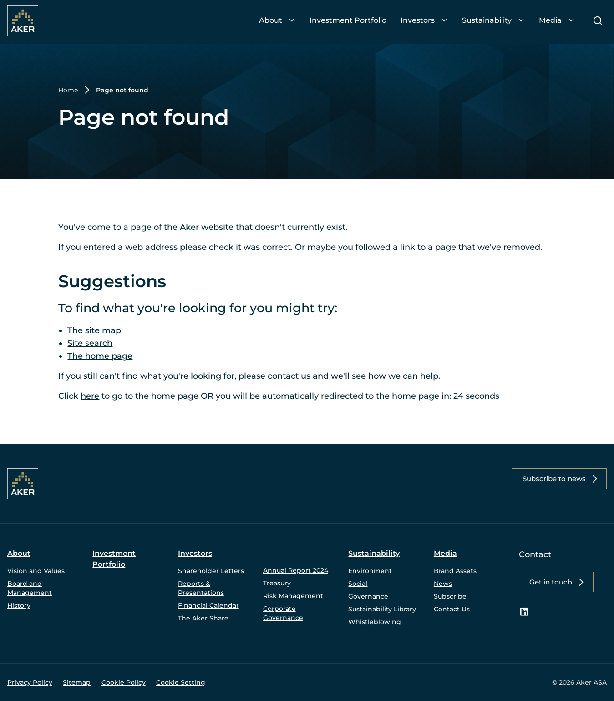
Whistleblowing (374, 622)
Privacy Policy (29, 682)
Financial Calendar (208, 605)
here (90, 396)
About (18, 553)
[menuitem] (277, 20)
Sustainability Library (382, 609)
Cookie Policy (123, 682)
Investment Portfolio (114, 559)
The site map (94, 330)
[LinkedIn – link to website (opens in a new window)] (524, 612)
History (18, 605)
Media (445, 553)
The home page (99, 356)
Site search (89, 343)
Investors (195, 553)
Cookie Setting (180, 682)
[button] (557, 479)
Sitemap (77, 682)
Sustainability (374, 553)
